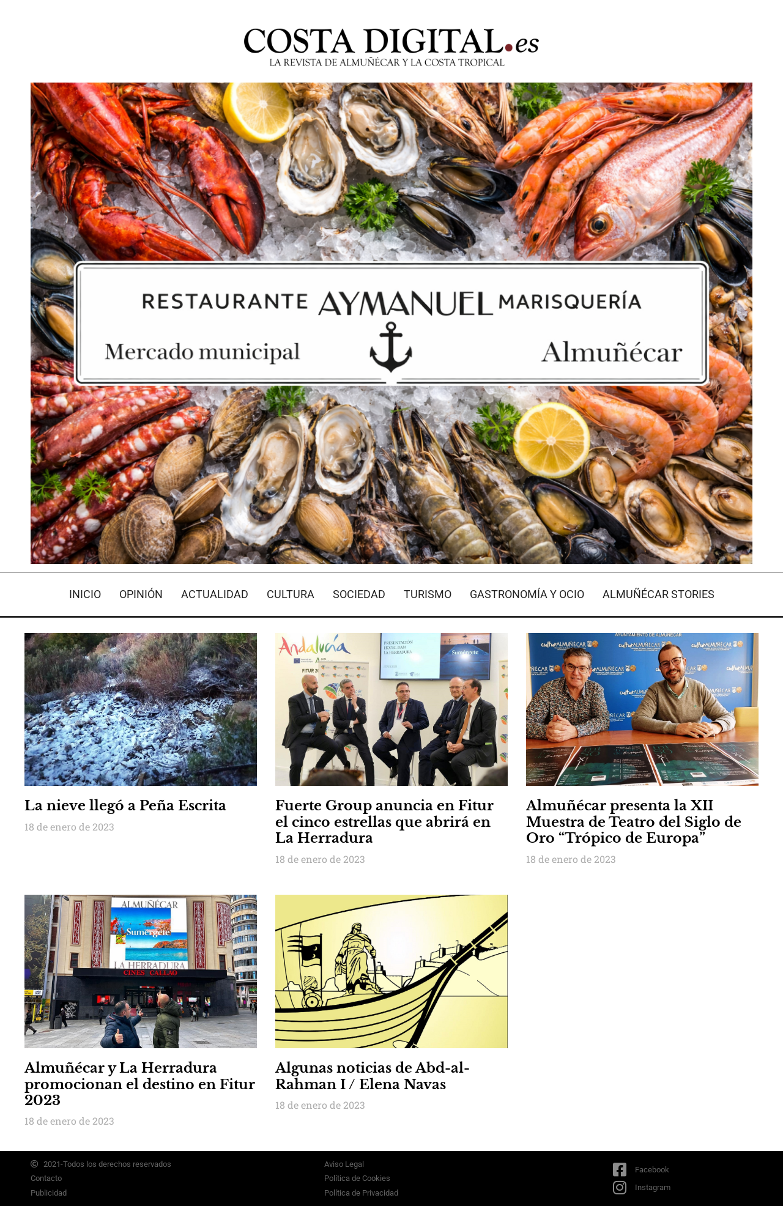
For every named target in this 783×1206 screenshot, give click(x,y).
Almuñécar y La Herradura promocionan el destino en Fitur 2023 (139, 1084)
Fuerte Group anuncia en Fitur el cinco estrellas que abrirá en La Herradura (384, 821)
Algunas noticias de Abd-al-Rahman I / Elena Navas (372, 1076)
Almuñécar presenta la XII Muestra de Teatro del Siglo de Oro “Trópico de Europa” (633, 821)
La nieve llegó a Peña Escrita (125, 805)
